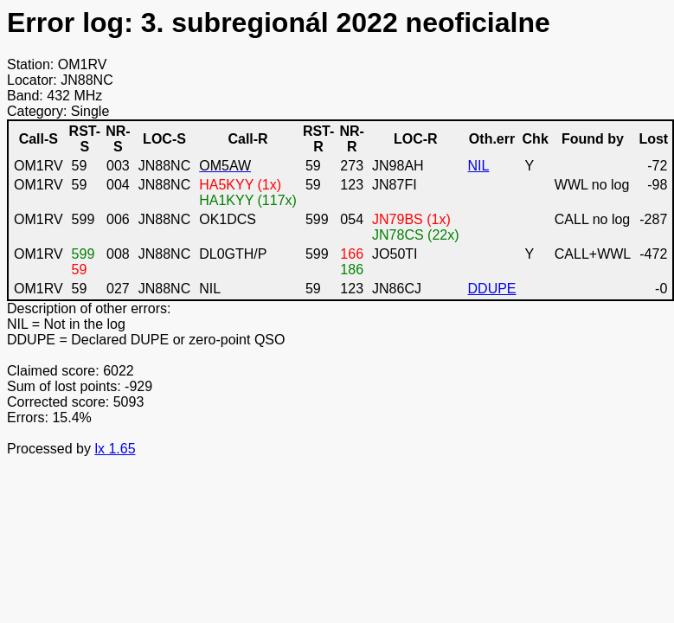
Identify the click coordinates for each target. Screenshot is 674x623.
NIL (479, 165)
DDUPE (492, 288)
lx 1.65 (114, 448)
